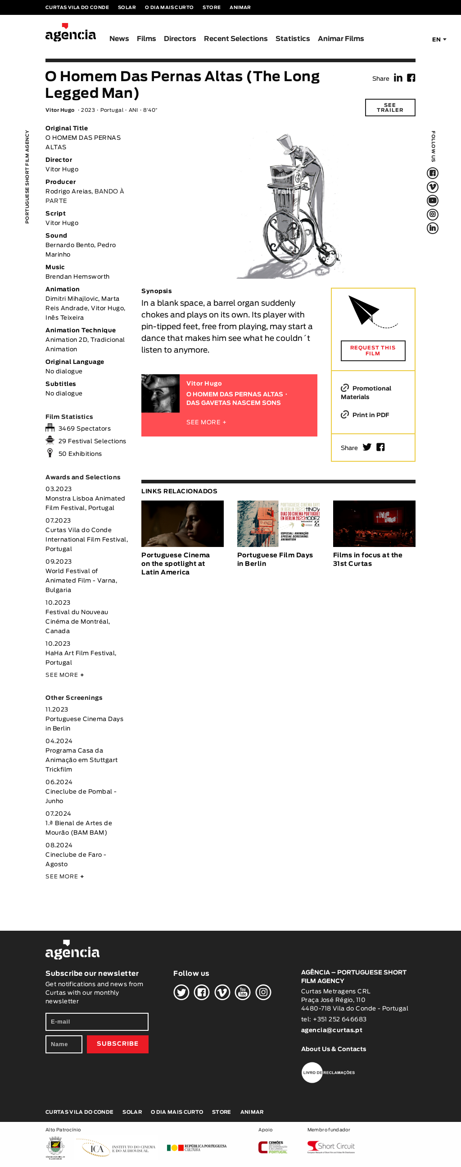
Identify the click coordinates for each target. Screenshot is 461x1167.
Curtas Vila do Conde (77, 7)
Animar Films (341, 39)
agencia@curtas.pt (332, 1031)
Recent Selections (236, 39)
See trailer (390, 108)
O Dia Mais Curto (169, 7)
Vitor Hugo (59, 110)
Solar (127, 7)
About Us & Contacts (333, 1049)
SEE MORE (64, 675)
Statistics (293, 39)
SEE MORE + (206, 423)
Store (212, 7)
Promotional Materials (366, 393)
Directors (180, 39)
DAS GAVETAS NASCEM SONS (233, 403)
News (119, 39)
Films (146, 39)
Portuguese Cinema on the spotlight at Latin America (175, 564)
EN (436, 39)
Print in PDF (365, 414)
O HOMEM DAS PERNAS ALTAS (234, 395)
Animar (240, 7)
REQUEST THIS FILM (373, 350)
